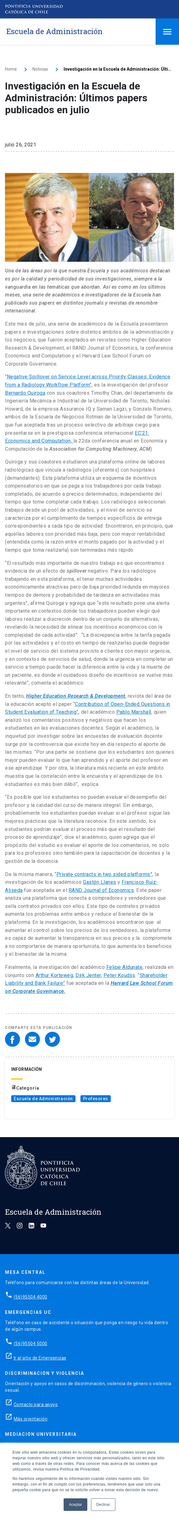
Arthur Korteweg (54, 975)
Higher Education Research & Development (75, 696)
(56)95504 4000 (30, 1296)
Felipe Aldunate (124, 967)
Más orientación (31, 1418)
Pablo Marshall (133, 712)
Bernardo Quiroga (25, 393)
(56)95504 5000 (30, 1343)
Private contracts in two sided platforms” (104, 874)
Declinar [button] (103, 1504)
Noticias (40, 69)
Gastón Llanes (99, 882)
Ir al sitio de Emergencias (40, 1357)
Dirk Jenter (88, 975)
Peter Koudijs (119, 975)
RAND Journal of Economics (101, 890)
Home (11, 69)
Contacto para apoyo (36, 1404)
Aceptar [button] (75, 1504)
